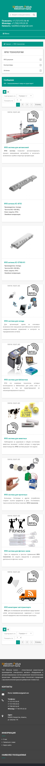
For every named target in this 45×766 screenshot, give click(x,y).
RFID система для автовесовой (16, 147)
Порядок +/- (23, 96)
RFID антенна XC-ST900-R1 (14, 262)
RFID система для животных (15, 438)
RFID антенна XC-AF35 (13, 204)
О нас (5, 739)
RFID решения (8, 59)
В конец (38, 104)
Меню (6, 34)
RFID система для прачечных (15, 495)
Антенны (7, 70)
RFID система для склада (14, 321)
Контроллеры (8, 65)
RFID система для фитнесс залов (17, 551)
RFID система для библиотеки (16, 380)
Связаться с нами (9, 742)
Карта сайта (7, 745)
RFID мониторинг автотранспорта (17, 607)
